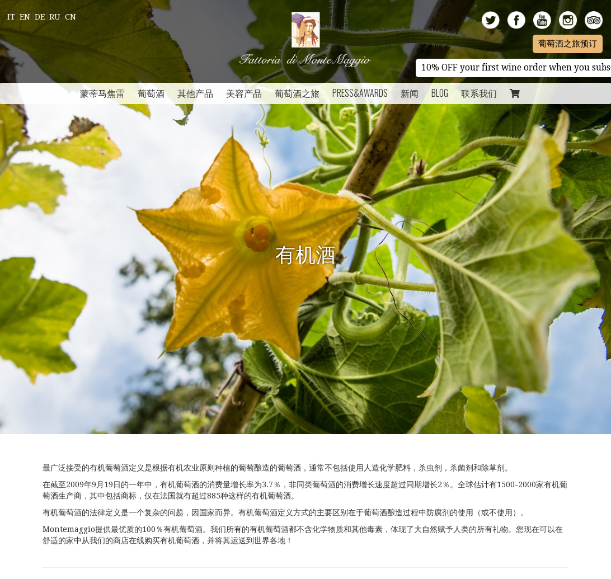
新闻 (410, 93)
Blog (439, 93)
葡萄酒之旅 (297, 93)
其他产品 (195, 93)
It (11, 16)
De (40, 16)
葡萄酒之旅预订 (567, 44)
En (25, 16)
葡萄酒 (151, 93)
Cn (70, 16)
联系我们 (479, 93)
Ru (54, 16)
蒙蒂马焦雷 (102, 93)
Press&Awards (360, 93)
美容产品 (244, 93)
